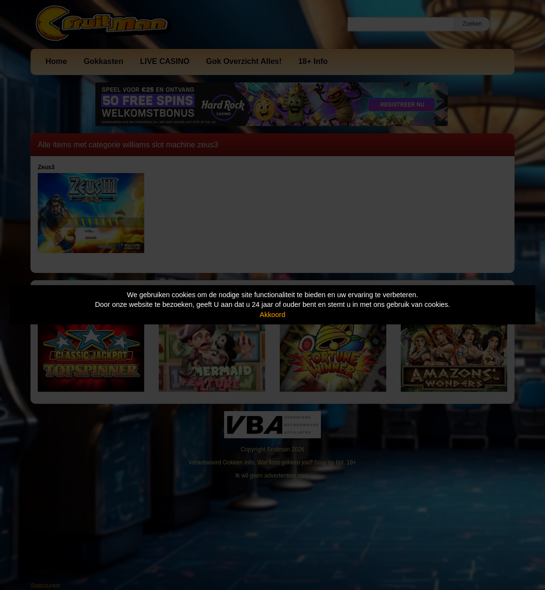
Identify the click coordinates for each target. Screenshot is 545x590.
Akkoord (273, 315)
